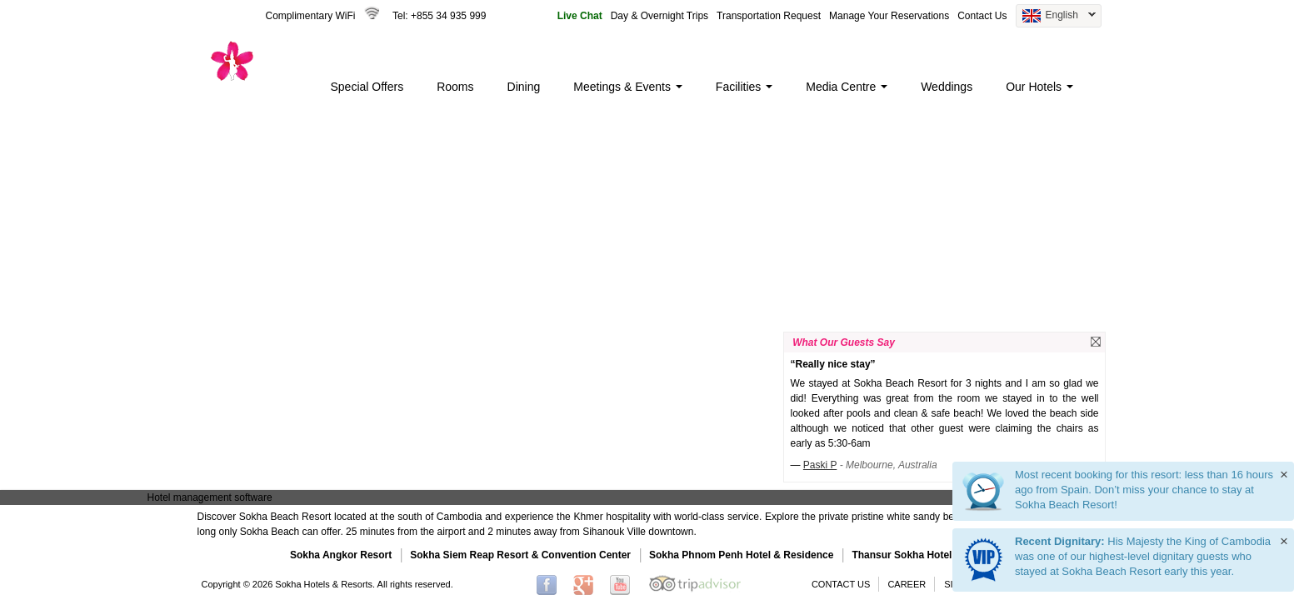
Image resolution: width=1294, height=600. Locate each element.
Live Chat (579, 16)
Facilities (744, 86)
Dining (524, 86)
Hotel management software (209, 497)
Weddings (946, 86)
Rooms (455, 86)
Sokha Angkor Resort (341, 555)
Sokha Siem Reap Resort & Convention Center (520, 555)
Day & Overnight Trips (659, 16)
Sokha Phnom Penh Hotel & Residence (741, 555)
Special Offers (367, 86)
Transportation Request (769, 16)
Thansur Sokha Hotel (902, 555)
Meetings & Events (627, 86)
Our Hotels (1039, 86)
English (1056, 16)
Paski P (820, 465)
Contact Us (982, 16)
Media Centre (846, 86)
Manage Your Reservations (889, 16)
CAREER (906, 584)
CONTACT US (841, 584)
